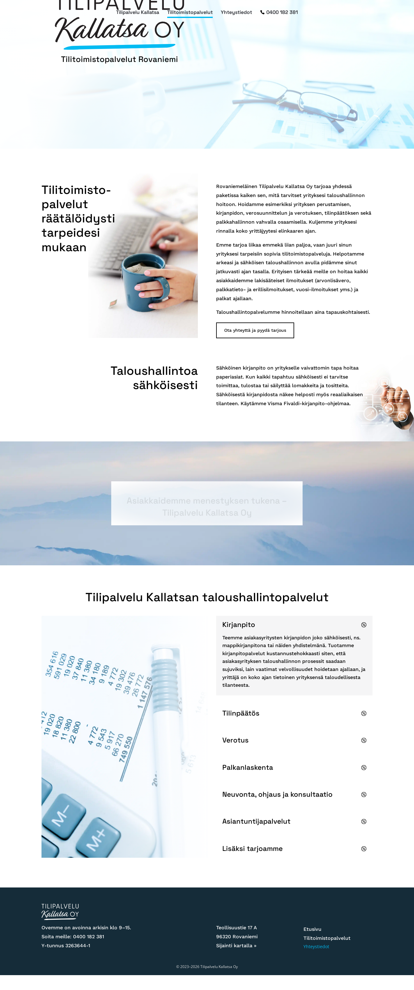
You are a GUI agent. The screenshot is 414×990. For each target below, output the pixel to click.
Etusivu (312, 929)
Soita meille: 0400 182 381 (72, 937)
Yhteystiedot (236, 12)
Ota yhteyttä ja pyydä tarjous (255, 330)
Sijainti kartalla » (236, 945)
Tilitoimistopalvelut (190, 12)
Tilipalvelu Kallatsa (137, 12)
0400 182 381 (282, 12)
